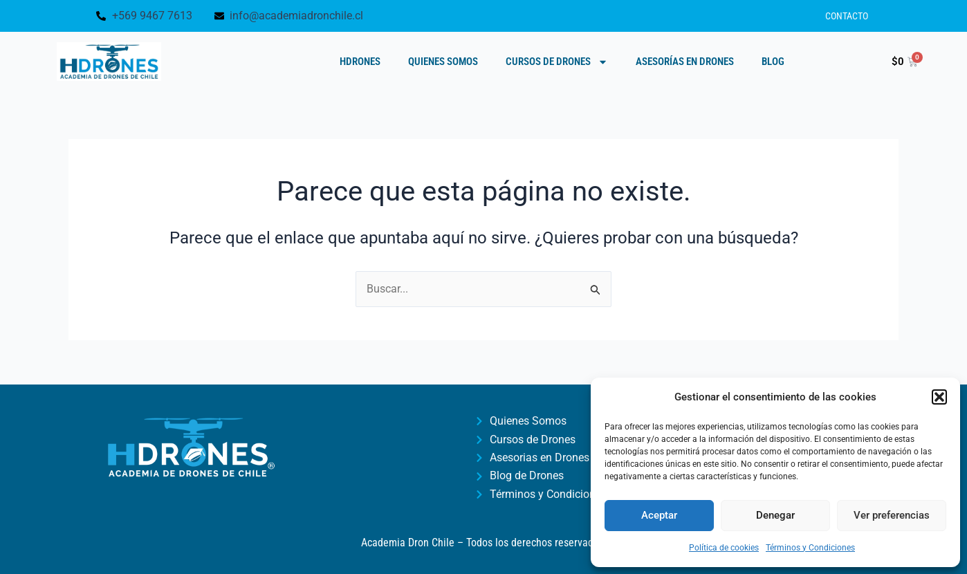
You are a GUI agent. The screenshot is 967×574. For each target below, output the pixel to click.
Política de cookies (724, 548)
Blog (773, 61)
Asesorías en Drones (685, 61)
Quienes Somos (443, 61)
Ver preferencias (892, 515)
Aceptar (659, 515)
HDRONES (360, 61)
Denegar (775, 515)
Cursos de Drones (557, 62)
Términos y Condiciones (810, 548)
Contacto (846, 15)
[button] (939, 397)
